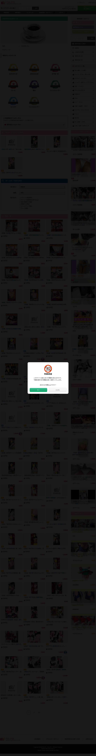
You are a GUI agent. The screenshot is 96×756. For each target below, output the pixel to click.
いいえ (58, 390)
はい (38, 390)
